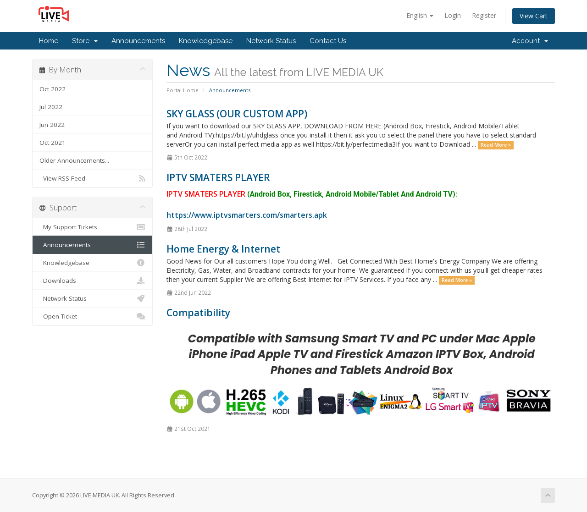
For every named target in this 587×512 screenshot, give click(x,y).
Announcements (138, 41)
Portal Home (182, 90)
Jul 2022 (50, 107)
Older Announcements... (74, 160)
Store (85, 41)
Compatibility (198, 312)
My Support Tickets (92, 226)
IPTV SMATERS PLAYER (218, 177)
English (419, 15)
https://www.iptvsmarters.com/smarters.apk (246, 215)
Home (48, 41)
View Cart (534, 15)
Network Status (271, 41)
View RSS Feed (92, 178)
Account (530, 41)
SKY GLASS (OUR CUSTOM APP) (236, 113)
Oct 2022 (52, 89)
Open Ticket (92, 316)
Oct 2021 (52, 142)
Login (452, 15)
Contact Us (328, 41)
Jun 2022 (52, 125)
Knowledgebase (206, 41)
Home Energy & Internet (223, 248)
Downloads (92, 280)
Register (484, 15)
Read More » (496, 145)
